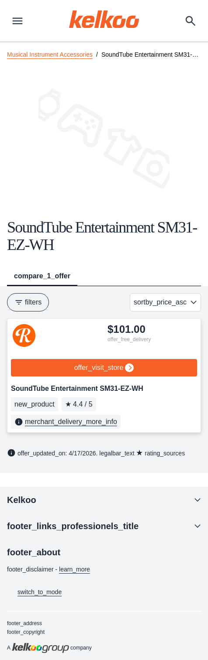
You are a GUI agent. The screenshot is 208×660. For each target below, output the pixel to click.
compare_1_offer (42, 276)
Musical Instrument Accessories (50, 54)
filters (28, 302)
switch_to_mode (34, 592)
